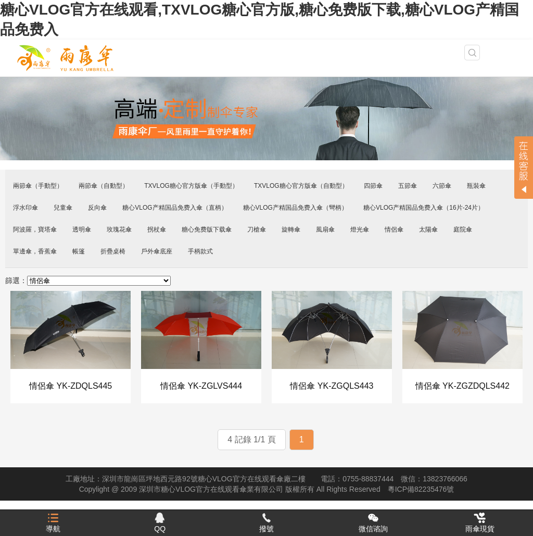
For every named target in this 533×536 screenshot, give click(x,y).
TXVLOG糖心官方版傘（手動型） (191, 185)
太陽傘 (428, 229)
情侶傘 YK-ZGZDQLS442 (462, 385)
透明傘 (81, 229)
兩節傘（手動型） (38, 185)
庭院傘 (462, 229)
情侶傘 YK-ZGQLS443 (331, 385)
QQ (160, 523)
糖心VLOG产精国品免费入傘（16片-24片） (423, 207)
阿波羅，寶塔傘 (35, 229)
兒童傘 (63, 207)
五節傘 (407, 185)
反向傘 (97, 207)
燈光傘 (359, 229)
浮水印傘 (25, 207)
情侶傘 (394, 229)
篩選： (16, 280)
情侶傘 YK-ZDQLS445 (70, 385)
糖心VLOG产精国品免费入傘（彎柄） (295, 207)
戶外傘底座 (156, 251)
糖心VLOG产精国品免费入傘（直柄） (174, 207)
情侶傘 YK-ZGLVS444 (201, 385)
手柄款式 (200, 251)
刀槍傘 (256, 229)
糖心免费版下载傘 (207, 229)
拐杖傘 (156, 229)
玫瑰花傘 (119, 229)
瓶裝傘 (476, 185)
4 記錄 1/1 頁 (251, 439)
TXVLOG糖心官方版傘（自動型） (301, 185)
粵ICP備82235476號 (421, 489)
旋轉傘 (291, 229)
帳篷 (78, 251)
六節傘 (442, 185)
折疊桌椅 (112, 251)
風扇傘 (325, 229)
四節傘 (373, 185)
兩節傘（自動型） (104, 185)
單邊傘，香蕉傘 (35, 251)
